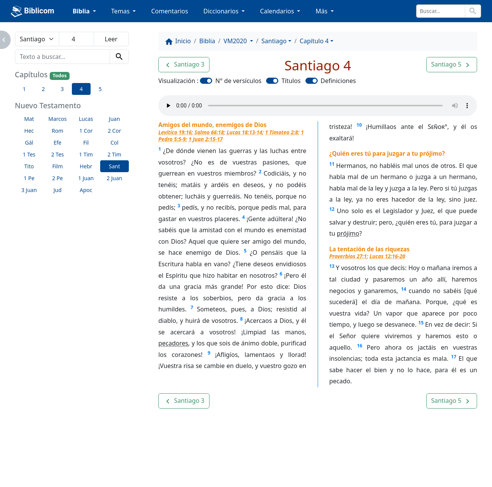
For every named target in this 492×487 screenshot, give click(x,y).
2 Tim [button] (114, 154)
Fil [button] (86, 142)
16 (359, 345)
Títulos (290, 81)
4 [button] (81, 89)
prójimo (348, 233)
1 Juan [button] (86, 178)
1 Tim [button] (86, 154)
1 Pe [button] (29, 178)
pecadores (173, 343)
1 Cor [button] (86, 130)
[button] (183, 64)
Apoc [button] (86, 190)
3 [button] (62, 89)
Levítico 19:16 (175, 132)
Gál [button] (29, 142)
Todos (60, 75)
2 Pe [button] (57, 178)
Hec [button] (29, 130)
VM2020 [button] (236, 41)
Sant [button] (114, 166)
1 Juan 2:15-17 (205, 139)
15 (421, 322)
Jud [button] (58, 190)
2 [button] (43, 89)
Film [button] (57, 166)
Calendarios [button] (278, 11)
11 (331, 164)
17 (453, 356)
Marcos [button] (57, 118)
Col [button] (114, 142)
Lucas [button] (86, 118)
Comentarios (169, 11)
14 (403, 289)
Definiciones (338, 81)
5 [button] (100, 89)
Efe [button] (58, 142)
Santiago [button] (274, 41)
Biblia (207, 41)
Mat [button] (29, 118)
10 (359, 125)
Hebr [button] (86, 166)
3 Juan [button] (29, 190)
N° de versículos (238, 81)
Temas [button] (121, 11)
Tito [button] (29, 166)
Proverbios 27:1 (348, 256)
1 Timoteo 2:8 (281, 132)
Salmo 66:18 (209, 132)
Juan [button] (114, 118)
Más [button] (322, 11)
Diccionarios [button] (221, 11)
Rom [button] (57, 130)
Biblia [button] (82, 11)
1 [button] (24, 89)
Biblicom (32, 11)
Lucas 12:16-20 (387, 256)
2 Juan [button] (114, 178)
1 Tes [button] (29, 154)
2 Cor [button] (114, 130)
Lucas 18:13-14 (244, 132)
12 (331, 209)
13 (331, 266)
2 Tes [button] (57, 154)
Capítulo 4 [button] (314, 41)
